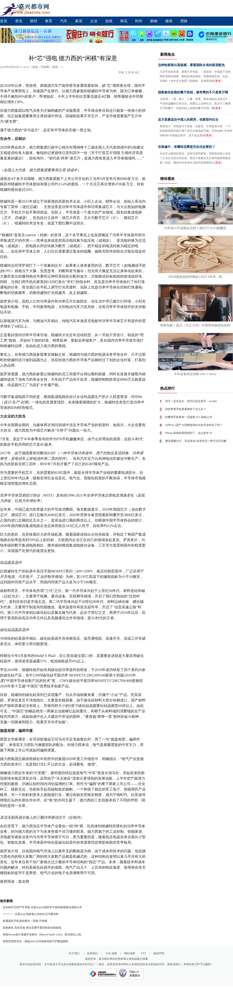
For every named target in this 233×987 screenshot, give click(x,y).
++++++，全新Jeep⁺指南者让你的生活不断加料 (31, 914)
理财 (183, 21)
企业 (93, 21)
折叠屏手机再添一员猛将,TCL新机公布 (188, 417)
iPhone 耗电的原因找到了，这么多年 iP (188, 433)
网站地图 (129, 953)
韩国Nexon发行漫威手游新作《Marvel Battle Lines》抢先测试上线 (42, 934)
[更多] (218, 80)
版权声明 (158, 953)
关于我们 (74, 953)
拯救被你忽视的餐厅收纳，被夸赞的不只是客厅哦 (193, 92)
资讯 (18, 21)
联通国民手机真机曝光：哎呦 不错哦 (25, 920)
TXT (143, 953)
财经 (33, 21)
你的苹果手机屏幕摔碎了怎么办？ (185, 409)
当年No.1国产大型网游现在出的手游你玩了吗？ (194, 425)
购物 (153, 21)
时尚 (138, 21)
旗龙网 (23, 881)
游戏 (108, 21)
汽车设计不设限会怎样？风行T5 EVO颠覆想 (195, 228)
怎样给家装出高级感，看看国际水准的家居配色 (191, 65)
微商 (168, 21)
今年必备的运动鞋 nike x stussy (195, 374)
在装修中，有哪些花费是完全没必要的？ (186, 147)
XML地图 (111, 953)
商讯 (123, 21)
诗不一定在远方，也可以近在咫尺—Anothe (191, 401)
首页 (3, 21)
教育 (48, 21)
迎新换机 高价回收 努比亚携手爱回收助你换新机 (32, 927)
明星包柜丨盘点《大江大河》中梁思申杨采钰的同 (195, 325)
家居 (78, 21)
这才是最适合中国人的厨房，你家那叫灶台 (188, 119)
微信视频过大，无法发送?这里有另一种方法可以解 (195, 441)
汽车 (63, 21)
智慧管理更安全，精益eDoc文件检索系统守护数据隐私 (35, 941)
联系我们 (92, 953)
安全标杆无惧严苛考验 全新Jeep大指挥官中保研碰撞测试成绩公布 (42, 907)
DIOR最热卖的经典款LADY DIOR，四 (195, 276)
